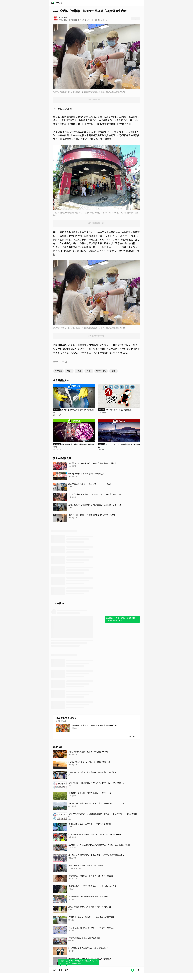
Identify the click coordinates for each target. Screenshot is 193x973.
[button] (54, 970)
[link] (60, 970)
